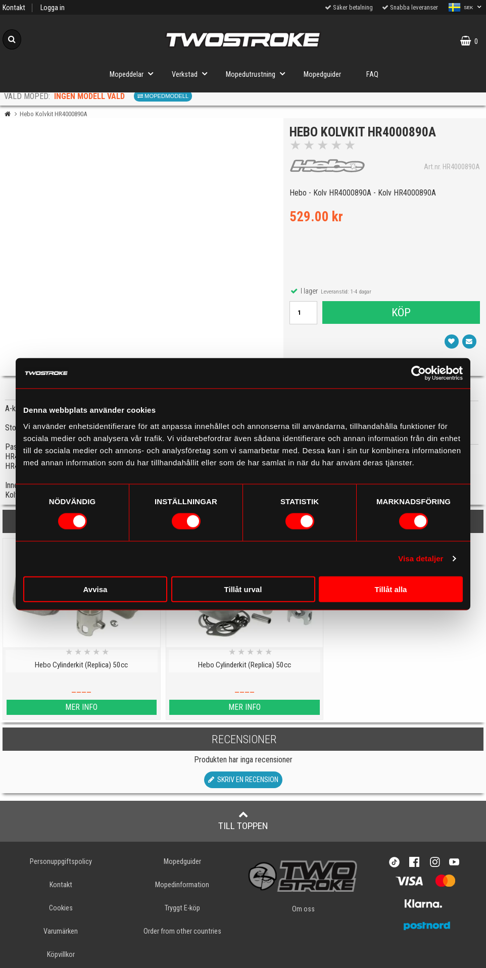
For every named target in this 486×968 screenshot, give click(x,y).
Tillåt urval (243, 589)
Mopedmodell (162, 96)
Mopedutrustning (258, 73)
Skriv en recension (243, 780)
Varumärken (60, 931)
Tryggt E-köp (182, 908)
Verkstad (192, 73)
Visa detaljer (420, 558)
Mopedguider (322, 74)
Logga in (52, 8)
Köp (400, 313)
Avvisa (95, 589)
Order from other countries (182, 931)
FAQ (372, 74)
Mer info (60, 707)
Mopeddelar (134, 73)
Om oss (303, 909)
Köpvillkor (61, 954)
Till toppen (243, 820)
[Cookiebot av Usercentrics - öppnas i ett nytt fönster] (418, 373)
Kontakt (14, 8)
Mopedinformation (182, 885)
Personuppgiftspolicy (61, 861)
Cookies (61, 908)
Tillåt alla (391, 589)
